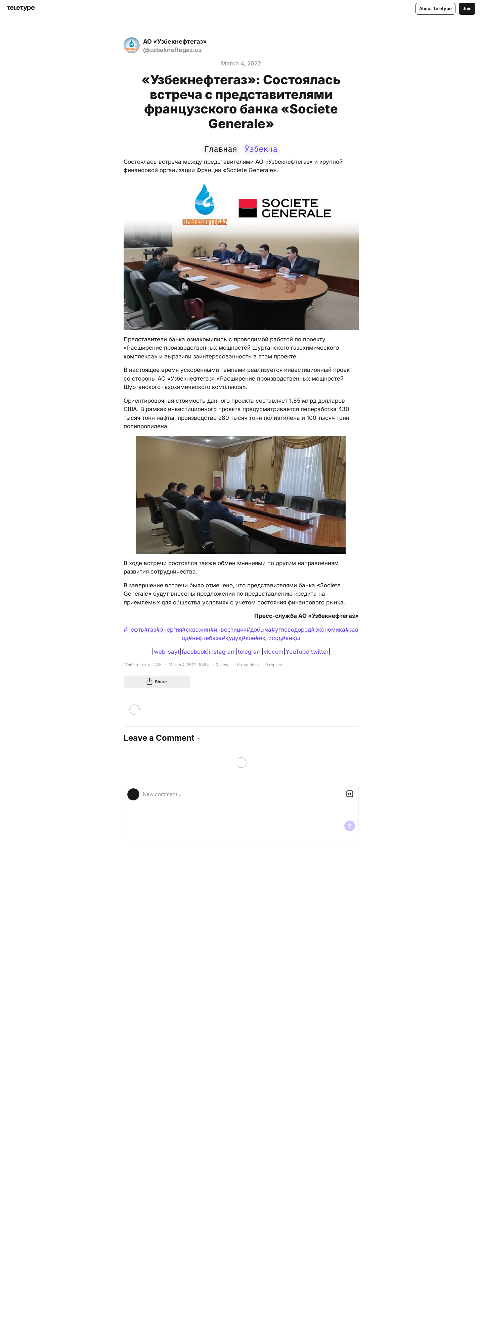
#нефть (134, 629)
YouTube (297, 651)
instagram (222, 651)
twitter (319, 651)
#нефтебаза (205, 638)
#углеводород (291, 629)
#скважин (196, 629)
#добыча (259, 629)
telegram (250, 651)
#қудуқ (232, 638)
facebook (194, 651)
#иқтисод (268, 638)
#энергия (169, 629)
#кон (248, 638)
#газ (150, 629)
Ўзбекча (262, 149)
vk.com (273, 651)
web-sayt (167, 651)
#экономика (328, 629)
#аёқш (291, 638)
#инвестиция (228, 629)
